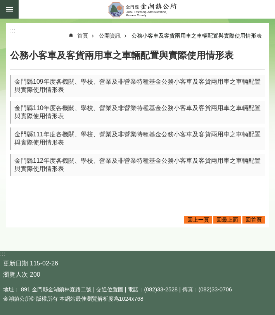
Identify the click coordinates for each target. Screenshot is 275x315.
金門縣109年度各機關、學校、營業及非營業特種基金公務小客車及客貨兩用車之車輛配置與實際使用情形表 (137, 85)
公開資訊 (110, 36)
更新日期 (15, 263)
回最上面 (227, 220)
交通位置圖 (109, 289)
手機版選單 (9, 9)
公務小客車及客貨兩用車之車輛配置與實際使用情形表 (196, 36)
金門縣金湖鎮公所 (147, 9)
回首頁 (254, 220)
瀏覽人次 (15, 274)
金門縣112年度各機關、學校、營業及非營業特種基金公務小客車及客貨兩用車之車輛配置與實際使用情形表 (137, 164)
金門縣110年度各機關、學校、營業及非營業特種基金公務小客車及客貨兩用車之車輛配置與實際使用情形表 (137, 112)
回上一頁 (198, 220)
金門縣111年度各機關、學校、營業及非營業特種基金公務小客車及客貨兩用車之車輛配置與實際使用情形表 (137, 138)
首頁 (82, 36)
